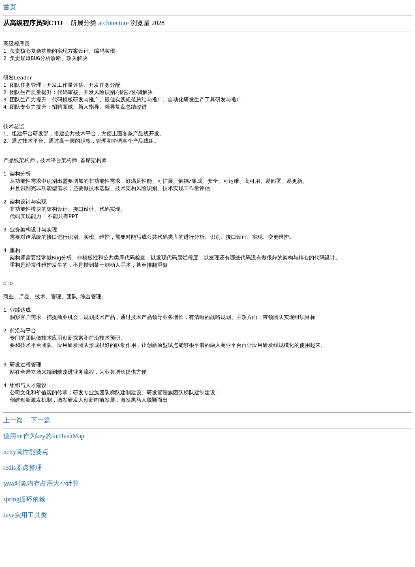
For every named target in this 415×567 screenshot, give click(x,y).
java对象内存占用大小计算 (41, 520)
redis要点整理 (22, 504)
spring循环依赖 (24, 536)
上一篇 (13, 457)
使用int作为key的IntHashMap (43, 472)
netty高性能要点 (26, 488)
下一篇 (40, 457)
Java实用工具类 (25, 551)
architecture (113, 22)
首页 (10, 7)
